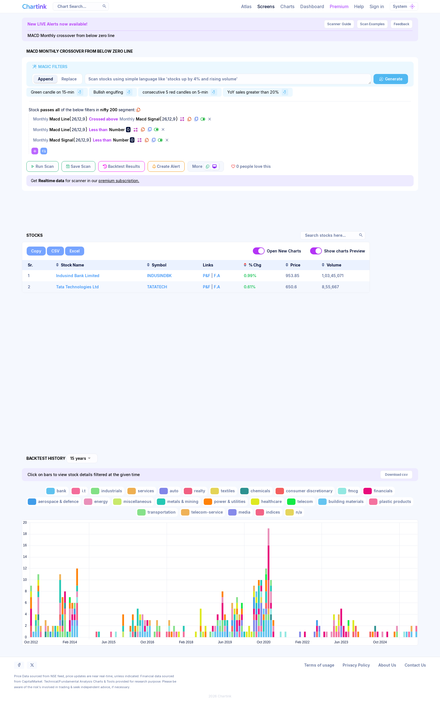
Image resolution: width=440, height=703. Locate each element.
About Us (387, 665)
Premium (339, 6)
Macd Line (59, 119)
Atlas (246, 6)
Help (359, 6)
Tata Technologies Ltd (77, 286)
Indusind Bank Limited (77, 275)
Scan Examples (372, 24)
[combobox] (82, 458)
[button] (104, 6)
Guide (339, 24)
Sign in (377, 6)
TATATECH (157, 286)
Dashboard (312, 6)
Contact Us (415, 665)
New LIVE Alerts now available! (57, 24)
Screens (266, 6)
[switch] (259, 250)
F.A (217, 275)
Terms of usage (319, 665)
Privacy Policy (356, 665)
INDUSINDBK (159, 275)
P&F (206, 275)
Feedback (401, 24)
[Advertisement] (220, 204)
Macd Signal (148, 119)
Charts (287, 6)
